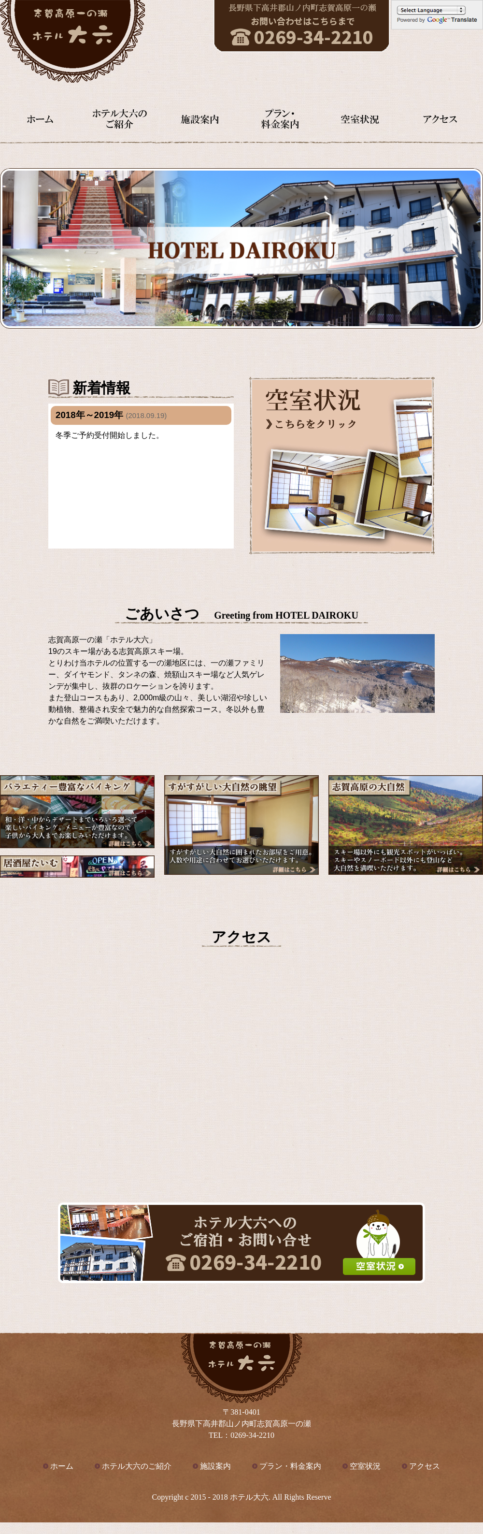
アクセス (424, 1466)
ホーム (61, 1466)
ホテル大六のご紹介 (136, 1466)
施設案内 (215, 1466)
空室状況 (365, 1466)
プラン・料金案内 (290, 1466)
